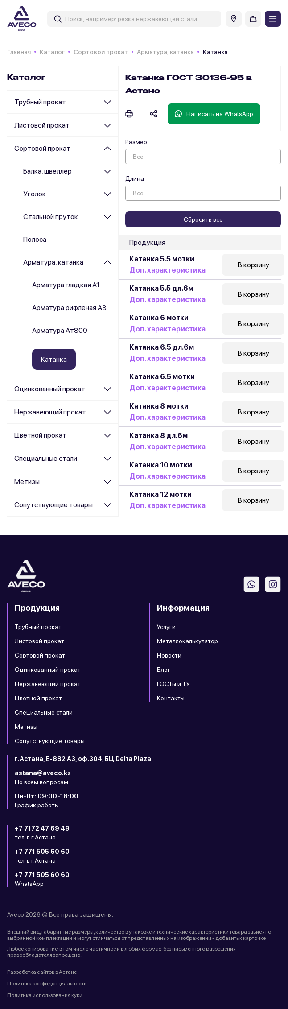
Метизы (27, 481)
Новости (169, 655)
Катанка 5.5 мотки (161, 259)
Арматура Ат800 (59, 330)
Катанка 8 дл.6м (158, 435)
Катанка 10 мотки (160, 465)
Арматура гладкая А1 (65, 285)
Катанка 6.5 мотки (162, 376)
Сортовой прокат (101, 51)
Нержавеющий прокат (50, 412)
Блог (163, 669)
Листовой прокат (42, 125)
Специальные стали (45, 458)
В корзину (253, 265)
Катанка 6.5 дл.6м (161, 347)
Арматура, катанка (165, 51)
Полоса (34, 239)
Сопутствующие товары (53, 504)
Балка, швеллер (47, 171)
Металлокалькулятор (187, 641)
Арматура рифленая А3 (69, 307)
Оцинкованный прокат (49, 389)
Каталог (52, 51)
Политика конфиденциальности (47, 983)
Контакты (171, 698)
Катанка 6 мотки (159, 318)
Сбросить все (203, 219)
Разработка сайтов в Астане (42, 972)
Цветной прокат (40, 435)
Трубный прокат (40, 102)
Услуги (166, 626)
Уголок (34, 194)
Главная (19, 51)
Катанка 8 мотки (159, 406)
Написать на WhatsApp (214, 113)
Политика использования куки (44, 995)
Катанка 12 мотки (160, 494)
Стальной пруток (50, 216)
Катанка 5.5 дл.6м (161, 288)
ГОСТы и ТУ (173, 683)
